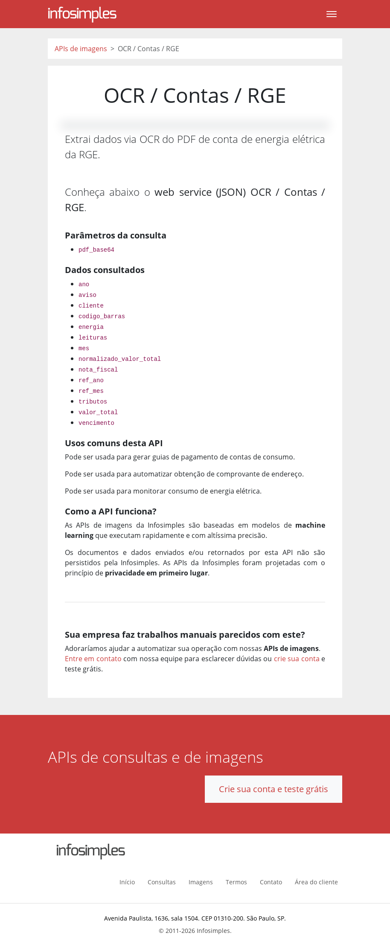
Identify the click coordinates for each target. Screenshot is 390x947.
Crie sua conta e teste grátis (273, 789)
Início (127, 882)
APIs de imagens (81, 48)
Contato (271, 882)
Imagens (201, 882)
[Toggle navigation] (331, 14)
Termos (236, 882)
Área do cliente (316, 882)
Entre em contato (93, 658)
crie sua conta (297, 658)
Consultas (162, 882)
